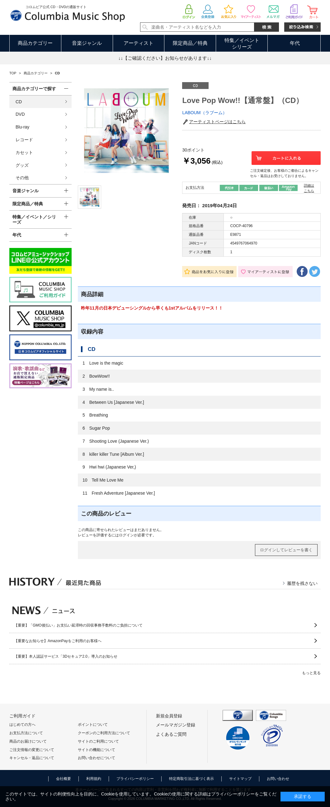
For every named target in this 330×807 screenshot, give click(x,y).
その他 (22, 177)
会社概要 (63, 779)
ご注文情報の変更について (31, 750)
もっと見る (311, 673)
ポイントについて (93, 724)
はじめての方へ (22, 724)
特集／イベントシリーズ (241, 43)
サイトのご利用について (98, 741)
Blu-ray (22, 126)
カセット (24, 152)
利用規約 (93, 779)
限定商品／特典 (190, 43)
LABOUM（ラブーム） (204, 112)
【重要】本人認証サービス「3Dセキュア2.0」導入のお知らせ (65, 656)
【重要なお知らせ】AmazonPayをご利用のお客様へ (57, 641)
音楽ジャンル (87, 43)
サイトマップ (240, 779)
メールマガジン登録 (175, 724)
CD (19, 101)
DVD (20, 114)
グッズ (22, 165)
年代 (295, 43)
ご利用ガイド (22, 715)
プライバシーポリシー (135, 779)
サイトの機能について (96, 750)
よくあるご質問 (171, 734)
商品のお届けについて (28, 741)
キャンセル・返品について (31, 758)
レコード (24, 139)
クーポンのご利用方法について (104, 733)
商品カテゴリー (35, 43)
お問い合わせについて (96, 758)
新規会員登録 (169, 715)
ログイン (126, 535)
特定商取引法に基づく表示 (191, 779)
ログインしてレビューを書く (286, 550)
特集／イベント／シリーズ (34, 219)
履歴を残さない (302, 583)
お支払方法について (26, 733)
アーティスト (138, 43)
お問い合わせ (278, 779)
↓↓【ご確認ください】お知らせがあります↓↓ (165, 58)
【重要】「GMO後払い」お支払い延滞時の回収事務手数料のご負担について (78, 625)
